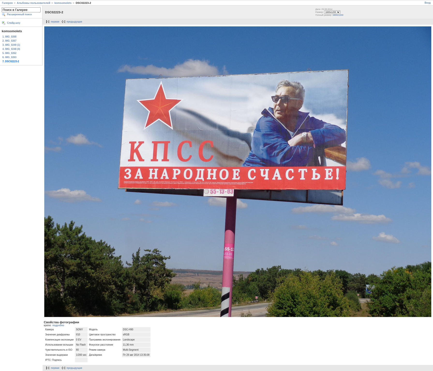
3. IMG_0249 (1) (11, 45)
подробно (58, 325)
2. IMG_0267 (9, 40)
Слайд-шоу (13, 23)
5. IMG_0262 (9, 53)
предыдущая (74, 21)
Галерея (7, 2)
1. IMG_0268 (9, 36)
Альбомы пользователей (33, 2)
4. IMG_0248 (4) (11, 49)
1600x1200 (338, 15)
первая (55, 21)
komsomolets (63, 2)
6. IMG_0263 (9, 57)
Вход (428, 2)
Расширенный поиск (19, 14)
